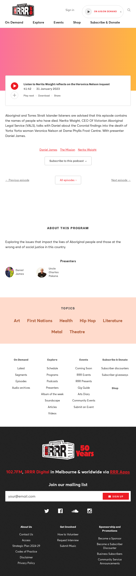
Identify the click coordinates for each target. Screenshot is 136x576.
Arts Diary (84, 394)
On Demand (21, 359)
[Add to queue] (14, 95)
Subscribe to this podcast (68, 161)
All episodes (68, 180)
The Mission (67, 149)
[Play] (14, 87)
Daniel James (48, 149)
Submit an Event (84, 407)
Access (26, 540)
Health (66, 320)
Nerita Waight (87, 149)
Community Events (83, 400)
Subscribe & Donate (115, 359)
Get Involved (68, 526)
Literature (112, 320)
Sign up (115, 496)
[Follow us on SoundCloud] (75, 511)
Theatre (77, 331)
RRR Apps (120, 472)
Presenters (52, 387)
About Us (26, 526)
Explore (52, 359)
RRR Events (84, 375)
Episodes (21, 381)
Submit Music (68, 546)
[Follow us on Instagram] (89, 511)
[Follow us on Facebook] (60, 511)
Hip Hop (88, 320)
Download (44, 95)
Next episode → (121, 180)
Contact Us (26, 534)
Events (83, 359)
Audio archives (21, 387)
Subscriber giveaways (115, 375)
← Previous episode (17, 180)
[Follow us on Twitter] (46, 511)
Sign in (70, 10)
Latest (21, 368)
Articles (52, 407)
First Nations (39, 320)
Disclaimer (26, 557)
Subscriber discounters (115, 368)
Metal (57, 331)
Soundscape (52, 400)
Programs (52, 375)
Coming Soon (83, 368)
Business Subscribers (109, 554)
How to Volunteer (68, 534)
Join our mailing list (68, 484)
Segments (21, 375)
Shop (115, 388)
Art (17, 320)
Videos (52, 413)
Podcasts (52, 381)
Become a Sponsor (109, 538)
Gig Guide (84, 387)
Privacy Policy (26, 563)
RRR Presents (84, 381)
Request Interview (68, 540)
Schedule (52, 368)
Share (57, 95)
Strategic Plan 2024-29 (26, 546)
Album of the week (52, 394)
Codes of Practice (26, 551)
